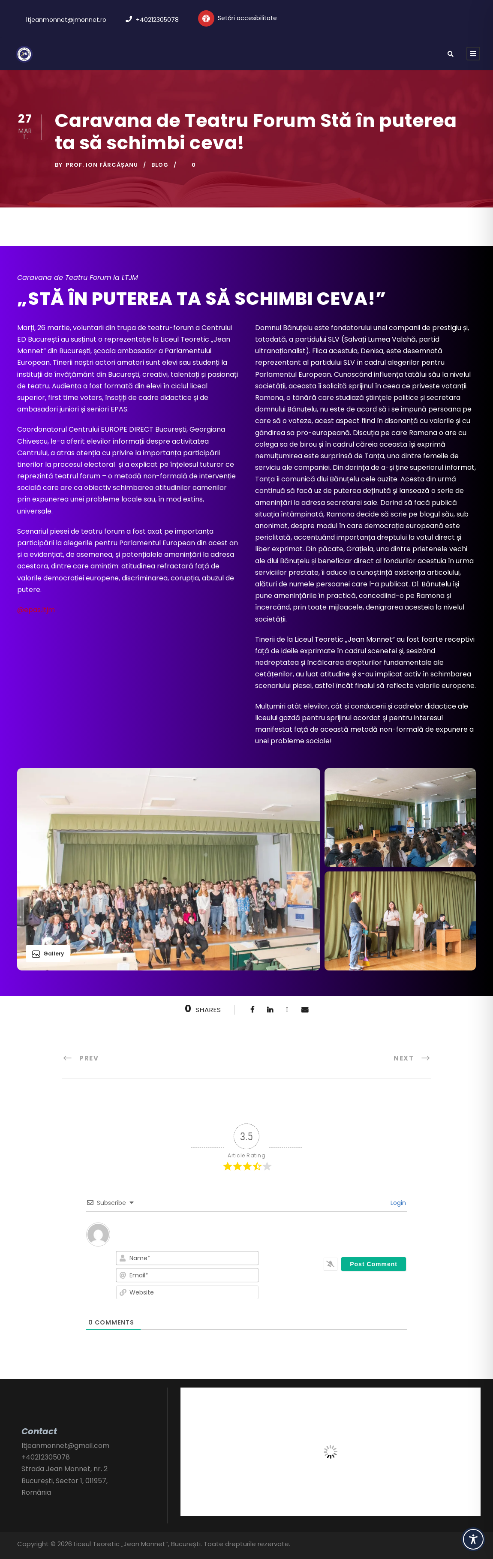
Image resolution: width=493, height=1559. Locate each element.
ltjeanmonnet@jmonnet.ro (66, 19)
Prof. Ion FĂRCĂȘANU (102, 165)
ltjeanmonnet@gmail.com (65, 1446)
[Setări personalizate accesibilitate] (237, 18)
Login (397, 1203)
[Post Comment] (373, 1264)
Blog (159, 165)
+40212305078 (157, 19)
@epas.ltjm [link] (36, 610)
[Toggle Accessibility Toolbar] (473, 1539)
